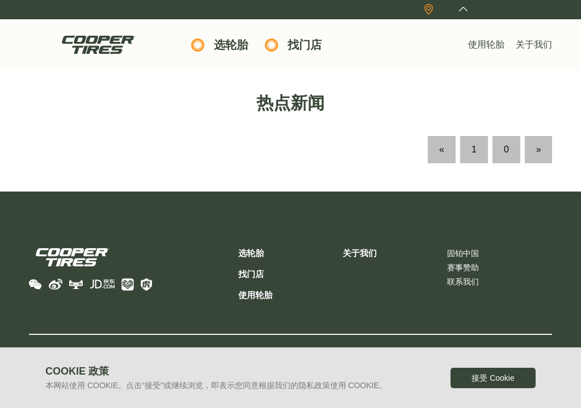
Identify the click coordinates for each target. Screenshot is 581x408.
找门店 (305, 45)
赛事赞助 (463, 267)
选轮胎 (231, 45)
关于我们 (534, 44)
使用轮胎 (486, 44)
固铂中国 (463, 253)
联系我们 (463, 281)
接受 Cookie (492, 377)
